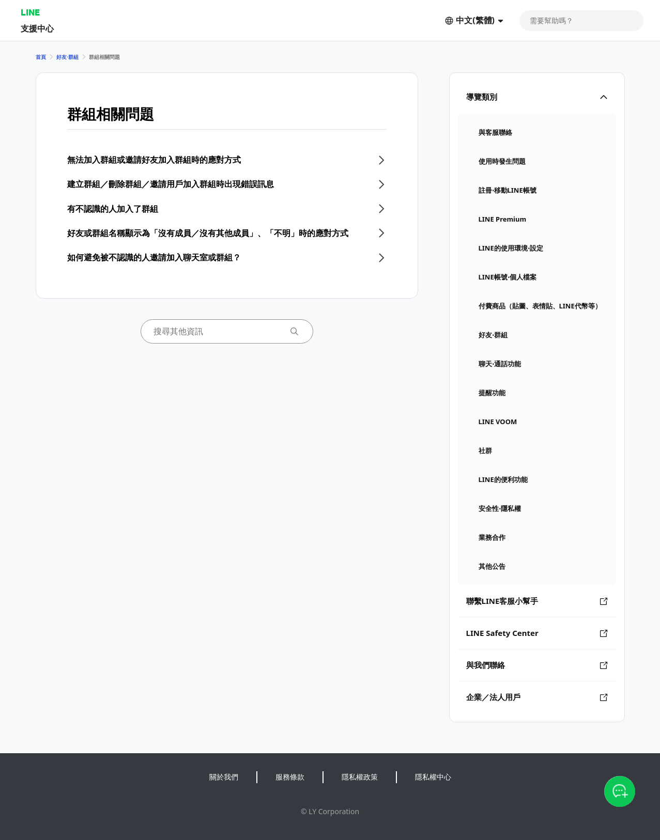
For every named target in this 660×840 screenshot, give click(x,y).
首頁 (41, 56)
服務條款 (289, 777)
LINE (30, 12)
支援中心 (37, 28)
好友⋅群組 (67, 56)
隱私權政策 (360, 777)
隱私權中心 (433, 777)
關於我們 (223, 777)
